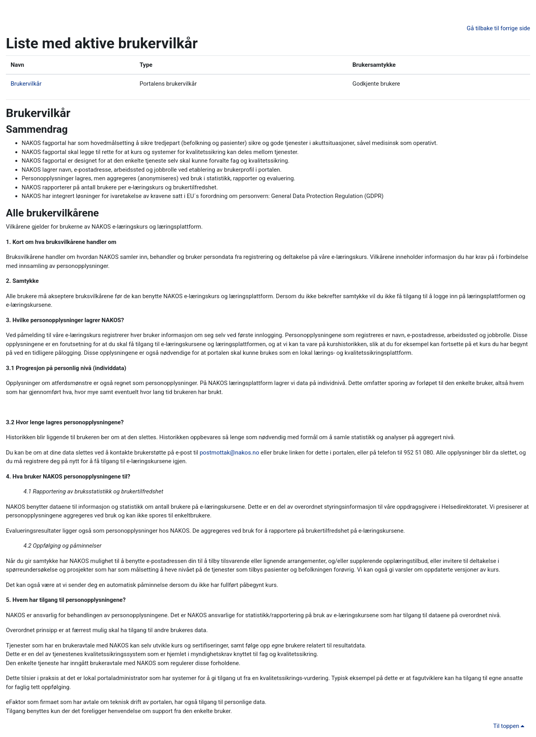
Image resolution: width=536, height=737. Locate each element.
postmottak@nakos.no (229, 452)
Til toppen (510, 726)
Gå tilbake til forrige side (498, 28)
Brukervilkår (26, 83)
